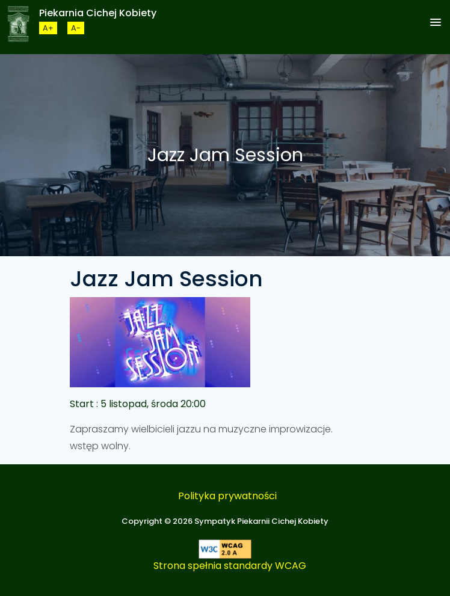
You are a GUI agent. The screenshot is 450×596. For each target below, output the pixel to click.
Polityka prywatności (227, 496)
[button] (435, 22)
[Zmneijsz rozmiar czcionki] (75, 28)
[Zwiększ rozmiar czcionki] (48, 28)
